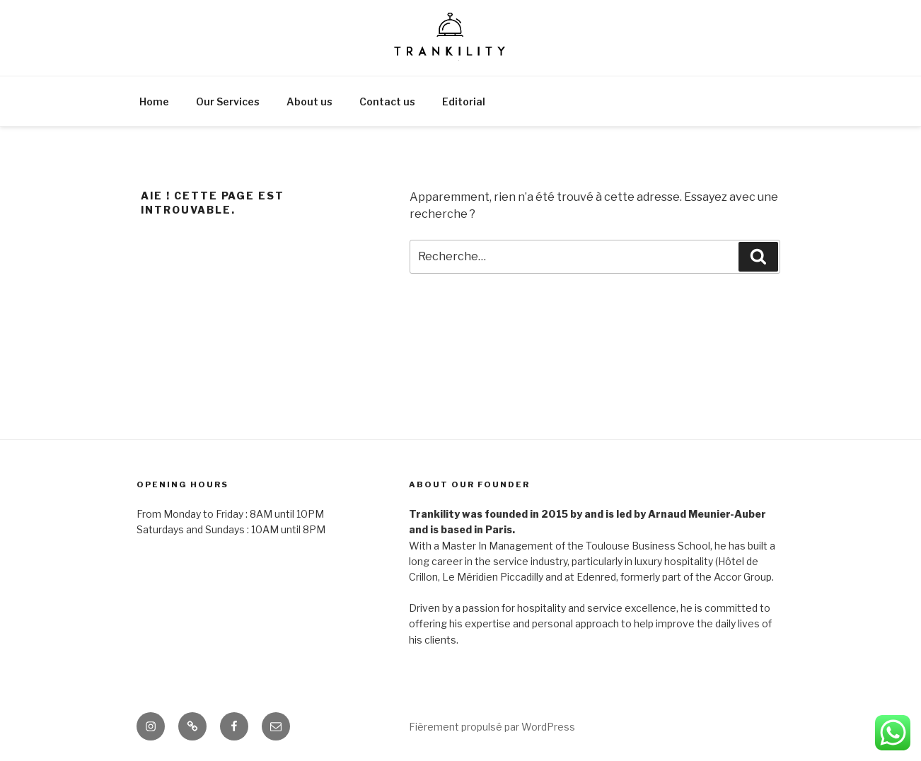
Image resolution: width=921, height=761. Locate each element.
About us (309, 101)
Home (154, 101)
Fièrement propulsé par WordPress (492, 727)
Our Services (228, 101)
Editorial (463, 101)
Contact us (387, 101)
